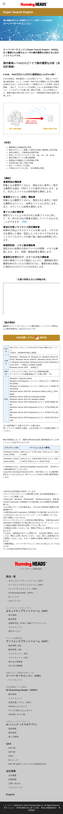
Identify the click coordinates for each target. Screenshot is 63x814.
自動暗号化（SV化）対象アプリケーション (27, 623)
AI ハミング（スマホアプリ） (22, 724)
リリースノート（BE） (18, 653)
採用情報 (12, 779)
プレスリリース (15, 787)
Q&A (8, 743)
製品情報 (12, 728)
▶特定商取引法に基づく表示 (28, 808)
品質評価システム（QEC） (20, 702)
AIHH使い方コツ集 (16, 714)
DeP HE (12, 748)
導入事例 (12, 615)
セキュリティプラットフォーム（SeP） (26, 581)
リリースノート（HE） (18, 657)
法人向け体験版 (15, 666)
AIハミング (13, 760)
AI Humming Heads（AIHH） (21, 593)
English (10, 794)
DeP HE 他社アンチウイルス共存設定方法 (27, 764)
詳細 (24, 221)
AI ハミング (13, 597)
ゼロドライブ (14, 601)
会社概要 (12, 775)
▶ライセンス (9, 808)
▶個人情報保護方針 (49, 808)
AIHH (10, 756)
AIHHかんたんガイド (17, 706)
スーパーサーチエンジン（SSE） (23, 589)
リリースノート (15, 627)
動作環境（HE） (15, 649)
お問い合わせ (14, 783)
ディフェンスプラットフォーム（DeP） (26, 585)
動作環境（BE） (15, 645)
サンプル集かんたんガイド (20, 710)
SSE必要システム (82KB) (31, 337)
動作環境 (12, 619)
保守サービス (14, 631)
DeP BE (12, 752)
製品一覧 (11, 576)
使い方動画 (13, 737)
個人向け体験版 (15, 661)
